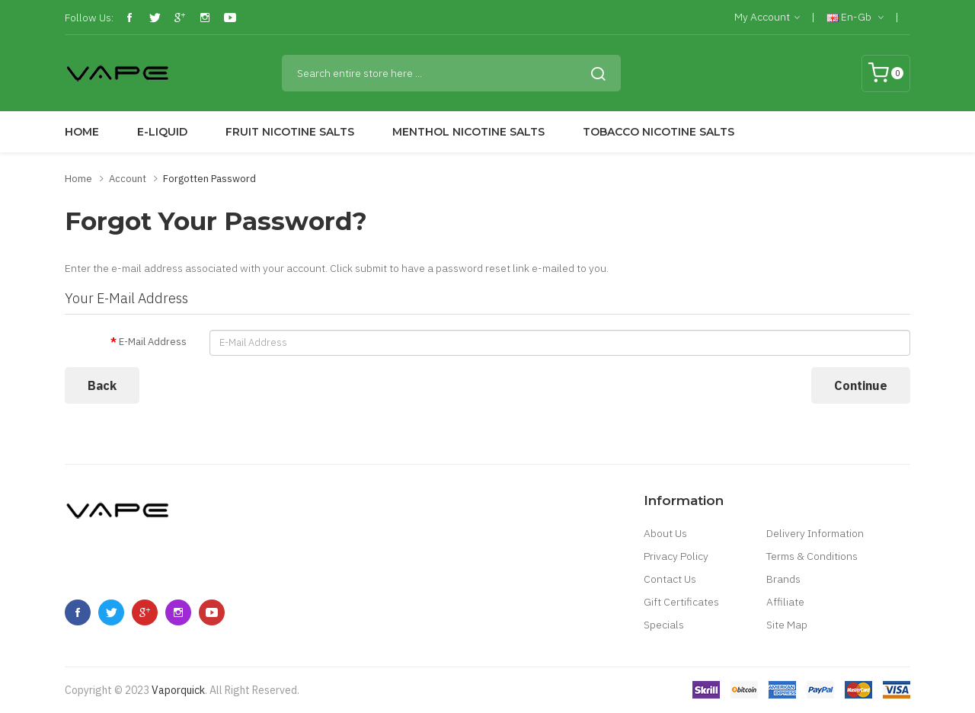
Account (127, 178)
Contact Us (670, 579)
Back (102, 385)
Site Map (786, 624)
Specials (664, 624)
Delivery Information (815, 533)
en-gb (855, 17)
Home (78, 178)
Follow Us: (89, 17)
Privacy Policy (676, 556)
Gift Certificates (681, 602)
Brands (783, 579)
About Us (665, 533)
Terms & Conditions (812, 556)
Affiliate (785, 602)
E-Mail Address (153, 341)
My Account (767, 17)
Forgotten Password (209, 178)
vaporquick (178, 690)
